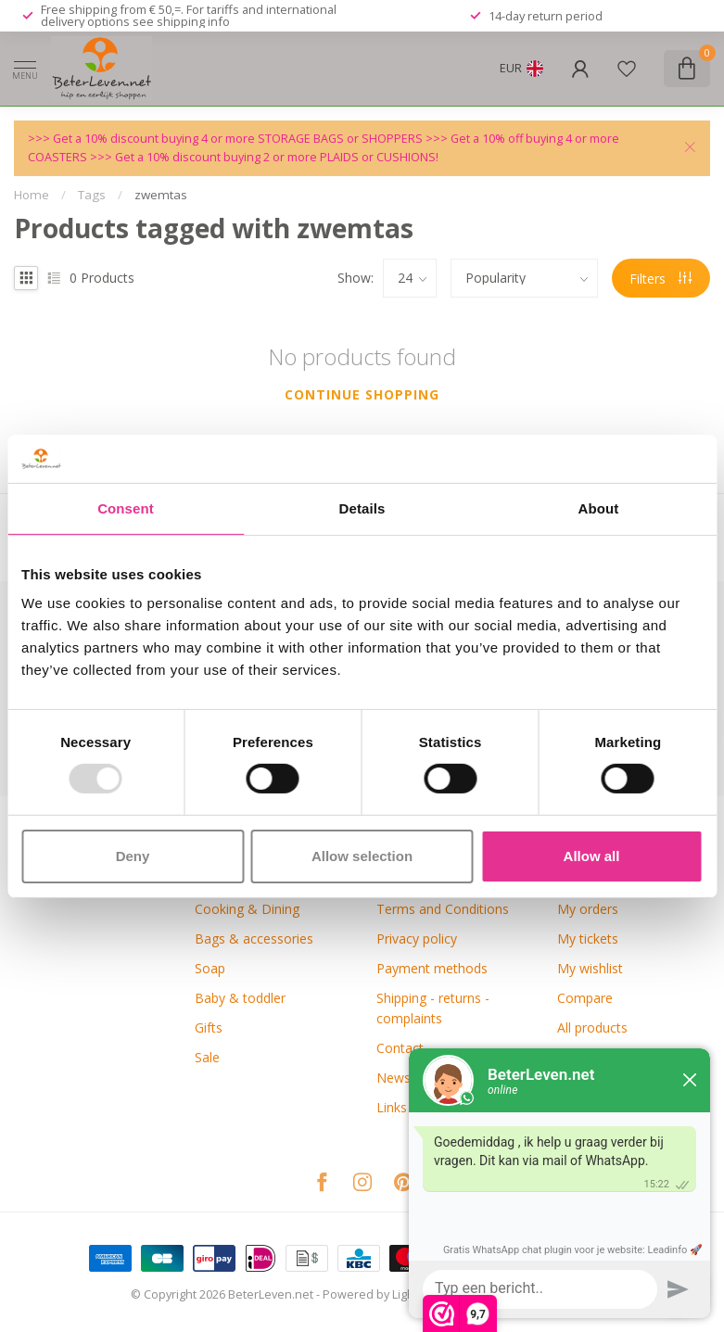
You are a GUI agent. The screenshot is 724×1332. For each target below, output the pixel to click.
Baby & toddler (240, 998)
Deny (133, 856)
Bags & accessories (254, 938)
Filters (660, 278)
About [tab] (598, 508)
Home (31, 194)
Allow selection (362, 856)
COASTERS (59, 157)
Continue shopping (362, 394)
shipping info (193, 21)
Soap (210, 968)
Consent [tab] (125, 508)
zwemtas (160, 194)
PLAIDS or (348, 157)
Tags (92, 194)
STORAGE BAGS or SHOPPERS (342, 138)
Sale (207, 1057)
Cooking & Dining (247, 909)
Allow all (592, 856)
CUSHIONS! (407, 157)
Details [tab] (362, 508)
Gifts (208, 1027)
